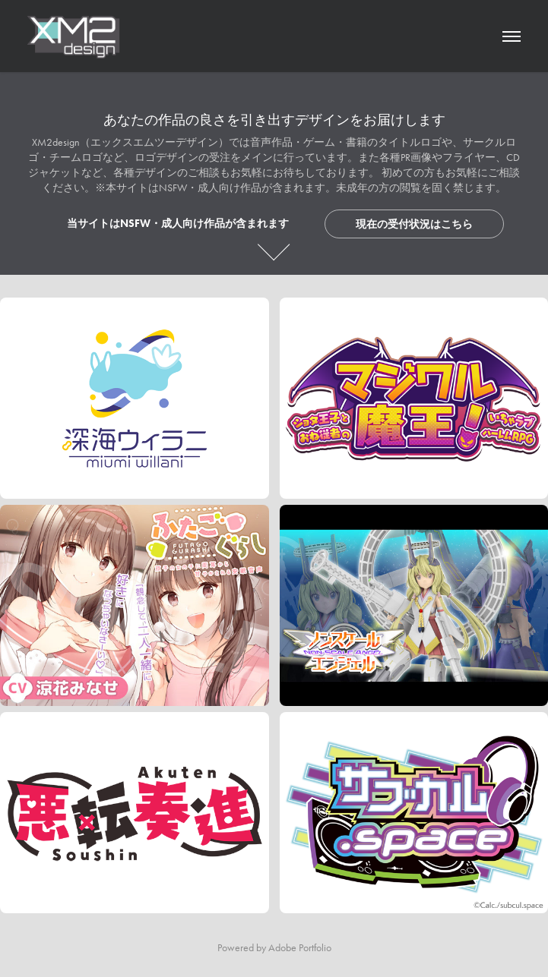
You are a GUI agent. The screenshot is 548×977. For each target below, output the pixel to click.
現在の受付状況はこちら (414, 224)
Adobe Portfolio (299, 947)
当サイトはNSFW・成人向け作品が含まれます (178, 223)
